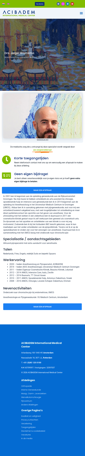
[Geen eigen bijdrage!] (6, 175)
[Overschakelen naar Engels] (8, 4)
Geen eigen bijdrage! (31, 174)
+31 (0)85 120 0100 (32, 362)
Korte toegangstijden (31, 158)
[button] (81, 13)
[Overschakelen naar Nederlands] (3, 4)
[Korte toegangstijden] (6, 159)
